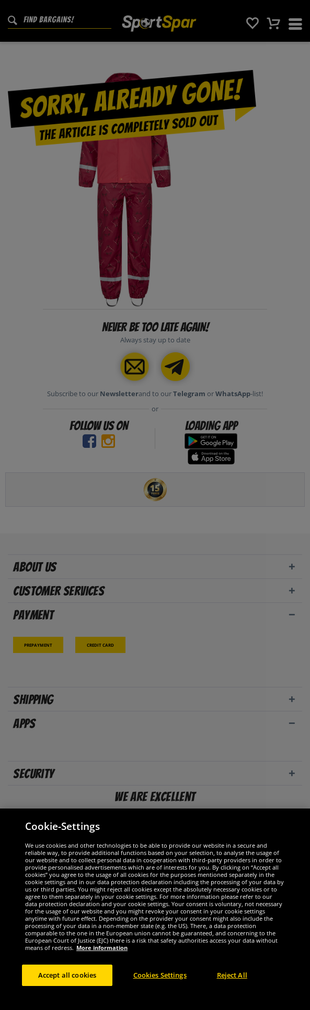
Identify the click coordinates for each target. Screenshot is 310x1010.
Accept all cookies (67, 980)
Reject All (232, 980)
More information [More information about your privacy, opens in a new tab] (102, 953)
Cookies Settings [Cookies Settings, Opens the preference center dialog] (160, 980)
